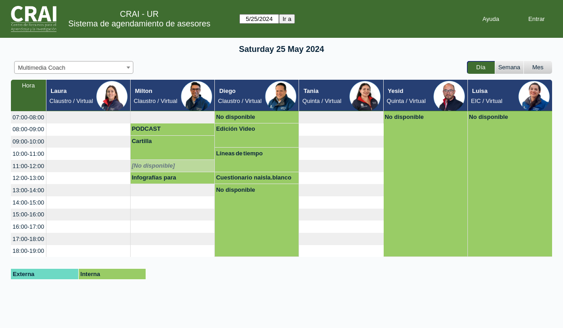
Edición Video (235, 128)
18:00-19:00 (28, 250)
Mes (538, 67)
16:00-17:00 (28, 226)
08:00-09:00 (28, 129)
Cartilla (142, 141)
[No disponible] (153, 165)
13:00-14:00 (28, 190)
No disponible (235, 116)
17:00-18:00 (28, 239)
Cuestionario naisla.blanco (253, 177)
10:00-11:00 (28, 153)
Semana (509, 67)
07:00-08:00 (28, 117)
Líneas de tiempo (239, 153)
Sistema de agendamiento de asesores (139, 23)
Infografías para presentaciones (154, 179)
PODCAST (146, 128)
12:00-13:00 (28, 177)
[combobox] (73, 67)
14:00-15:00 (28, 202)
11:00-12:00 (28, 166)
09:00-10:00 (28, 141)
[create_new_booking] (88, 117)
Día (480, 67)
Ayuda (490, 18)
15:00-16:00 (28, 214)
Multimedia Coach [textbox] (42, 67)
